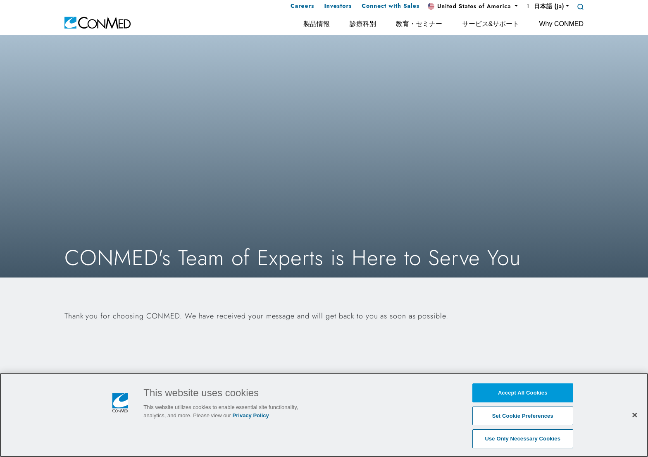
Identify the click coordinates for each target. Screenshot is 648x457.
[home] (97, 22)
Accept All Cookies (523, 393)
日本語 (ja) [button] (544, 6)
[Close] (635, 414)
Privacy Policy (251, 415)
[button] (473, 7)
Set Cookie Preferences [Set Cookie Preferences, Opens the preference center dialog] (522, 416)
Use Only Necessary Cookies (522, 438)
